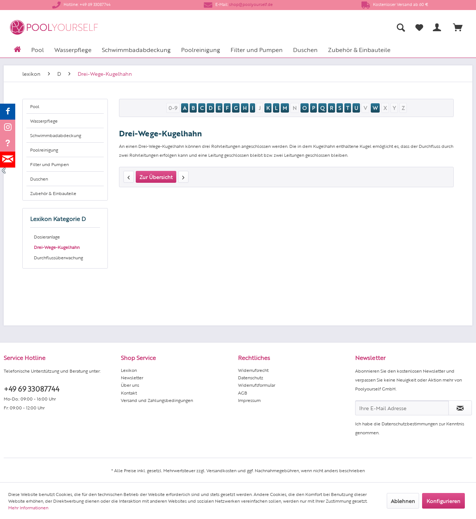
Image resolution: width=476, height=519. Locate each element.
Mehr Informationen (28, 507)
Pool (34, 106)
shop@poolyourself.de (251, 4)
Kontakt (129, 393)
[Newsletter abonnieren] (460, 407)
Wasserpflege (44, 121)
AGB (242, 393)
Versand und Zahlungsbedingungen (157, 400)
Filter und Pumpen (49, 164)
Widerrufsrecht (253, 370)
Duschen (39, 179)
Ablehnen (403, 500)
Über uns (130, 385)
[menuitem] (327, 27)
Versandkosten (221, 470)
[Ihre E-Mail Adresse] (402, 407)
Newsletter (132, 377)
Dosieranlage (47, 237)
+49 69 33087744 (31, 388)
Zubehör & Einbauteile (53, 193)
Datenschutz (250, 377)
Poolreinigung (44, 150)
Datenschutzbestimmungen (410, 423)
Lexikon (129, 370)
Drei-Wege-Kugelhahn (57, 247)
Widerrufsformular (256, 385)
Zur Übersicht (156, 176)
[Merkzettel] (419, 27)
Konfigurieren (443, 500)
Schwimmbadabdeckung (55, 135)
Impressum (249, 400)
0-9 (172, 107)
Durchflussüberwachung (58, 257)
